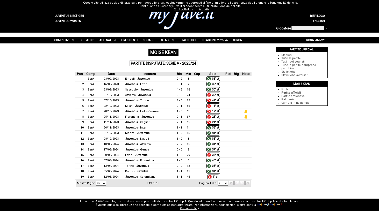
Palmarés (288, 99)
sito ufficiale (290, 201)
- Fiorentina (139, 160)
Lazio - (136, 155)
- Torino (137, 100)
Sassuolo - (139, 89)
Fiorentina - (139, 116)
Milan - (136, 106)
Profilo (285, 89)
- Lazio (136, 84)
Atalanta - (138, 95)
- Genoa (137, 149)
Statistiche (288, 71)
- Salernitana (140, 176)
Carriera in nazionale (295, 102)
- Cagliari (137, 122)
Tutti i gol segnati (293, 61)
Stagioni (286, 55)
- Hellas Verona (142, 111)
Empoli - (137, 78)
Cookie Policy (189, 208)
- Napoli (137, 138)
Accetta (204, 9)
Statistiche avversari (294, 75)
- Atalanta (138, 144)
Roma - (136, 171)
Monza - (137, 133)
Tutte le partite (291, 58)
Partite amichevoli (293, 96)
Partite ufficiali (291, 92)
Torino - (137, 166)
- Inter (135, 127)
